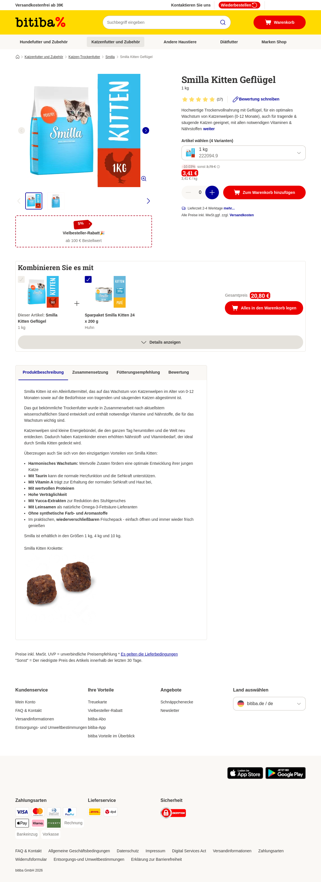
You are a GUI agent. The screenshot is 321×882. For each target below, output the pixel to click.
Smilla (110, 57)
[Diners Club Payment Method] (54, 812)
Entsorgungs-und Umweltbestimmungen (89, 859)
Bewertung (178, 372)
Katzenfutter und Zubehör (115, 42)
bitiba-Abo (97, 719)
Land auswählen (250, 690)
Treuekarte (97, 702)
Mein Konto (25, 702)
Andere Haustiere (180, 42)
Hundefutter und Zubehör (44, 42)
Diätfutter (229, 42)
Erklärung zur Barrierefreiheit (156, 859)
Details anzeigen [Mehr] (160, 342)
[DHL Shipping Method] (95, 812)
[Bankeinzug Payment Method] (27, 834)
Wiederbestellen (239, 5)
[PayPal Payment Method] (70, 812)
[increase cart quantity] (212, 192)
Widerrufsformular (31, 859)
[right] (145, 130)
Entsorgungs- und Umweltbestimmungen (51, 727)
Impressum (155, 851)
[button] (218, 166)
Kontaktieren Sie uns (190, 5)
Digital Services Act (189, 851)
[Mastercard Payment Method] (38, 812)
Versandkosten (242, 215)
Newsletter (169, 710)
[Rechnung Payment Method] (73, 823)
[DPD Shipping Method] (110, 812)
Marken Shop (273, 42)
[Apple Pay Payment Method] (22, 824)
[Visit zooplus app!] (245, 777)
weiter (209, 129)
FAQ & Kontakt (28, 710)
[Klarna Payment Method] (38, 824)
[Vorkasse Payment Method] (51, 834)
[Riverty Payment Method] (54, 824)
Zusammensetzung (90, 372)
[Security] (173, 814)
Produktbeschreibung (43, 372)
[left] (21, 130)
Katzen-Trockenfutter (84, 57)
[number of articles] (200, 192)
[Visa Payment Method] (22, 812)
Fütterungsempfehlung (138, 372)
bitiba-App (97, 727)
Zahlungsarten (271, 851)
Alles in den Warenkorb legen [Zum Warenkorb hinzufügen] (267, 308)
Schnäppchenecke (176, 702)
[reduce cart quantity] (188, 192)
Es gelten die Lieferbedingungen (149, 654)
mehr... (229, 208)
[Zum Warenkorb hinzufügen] (264, 192)
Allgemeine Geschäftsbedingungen (79, 851)
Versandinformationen (34, 719)
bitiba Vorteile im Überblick (111, 736)
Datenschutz (128, 851)
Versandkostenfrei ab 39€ (39, 5)
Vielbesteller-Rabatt (105, 710)
